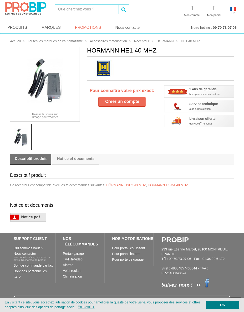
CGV (17, 277)
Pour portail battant (126, 254)
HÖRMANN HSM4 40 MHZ (168, 185)
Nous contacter (128, 27)
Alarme (68, 265)
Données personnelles (30, 271)
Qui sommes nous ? (28, 248)
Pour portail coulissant (128, 248)
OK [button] (222, 305)
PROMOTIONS (88, 27)
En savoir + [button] (86, 307)
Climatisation (72, 276)
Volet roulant (72, 271)
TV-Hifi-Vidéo (72, 259)
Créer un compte (122, 101)
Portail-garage (73, 253)
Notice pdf (25, 217)
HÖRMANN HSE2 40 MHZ (126, 185)
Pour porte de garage (128, 259)
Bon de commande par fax (33, 265)
